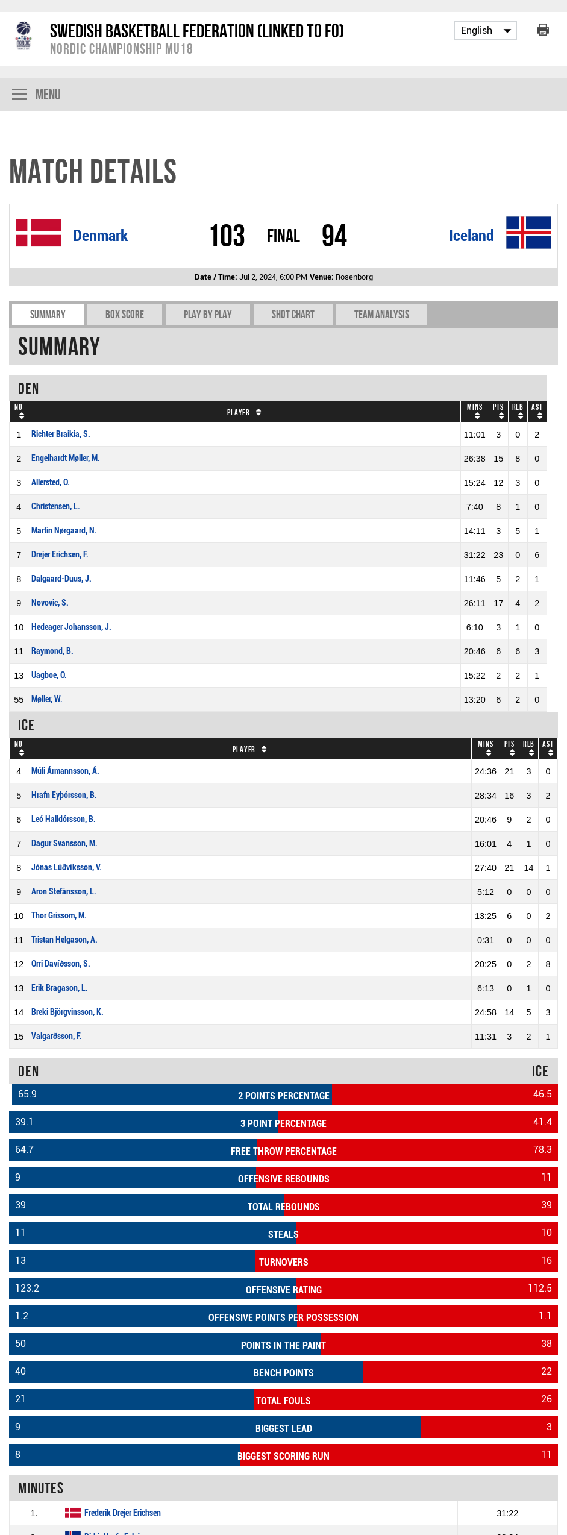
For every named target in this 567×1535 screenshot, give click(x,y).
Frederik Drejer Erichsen (122, 1513)
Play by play (208, 314)
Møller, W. (47, 699)
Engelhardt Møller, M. (65, 458)
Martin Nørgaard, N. (64, 531)
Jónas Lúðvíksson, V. (66, 867)
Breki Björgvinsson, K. (67, 1012)
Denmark (100, 236)
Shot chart (293, 314)
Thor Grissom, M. (59, 916)
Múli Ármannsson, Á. (65, 771)
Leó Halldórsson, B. (63, 819)
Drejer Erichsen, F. (60, 555)
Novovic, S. (50, 603)
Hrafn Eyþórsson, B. (64, 795)
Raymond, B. (52, 651)
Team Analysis (381, 314)
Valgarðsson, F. (56, 1036)
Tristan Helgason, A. (64, 940)
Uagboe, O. (49, 675)
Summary (48, 314)
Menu (36, 95)
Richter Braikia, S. (60, 434)
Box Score (124, 314)
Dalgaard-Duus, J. (61, 579)
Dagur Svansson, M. (64, 843)
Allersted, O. (50, 482)
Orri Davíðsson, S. (60, 964)
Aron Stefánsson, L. (63, 892)
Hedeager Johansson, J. (71, 627)
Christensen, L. (55, 506)
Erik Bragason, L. (59, 988)
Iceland (471, 236)
